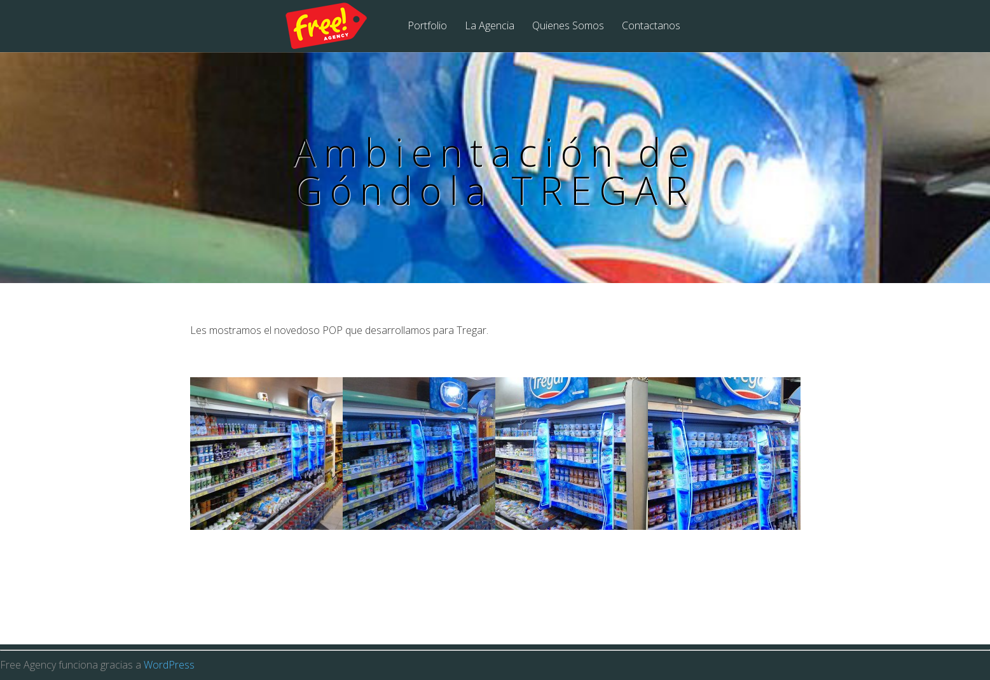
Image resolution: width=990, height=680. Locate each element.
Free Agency (334, 26)
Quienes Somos (568, 26)
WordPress (169, 665)
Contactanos (651, 26)
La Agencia (489, 26)
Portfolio (427, 26)
